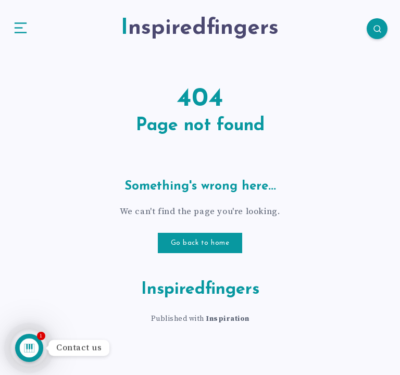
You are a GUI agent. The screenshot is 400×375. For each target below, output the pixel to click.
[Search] (368, 31)
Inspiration (227, 323)
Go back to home (200, 248)
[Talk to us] (29, 348)
